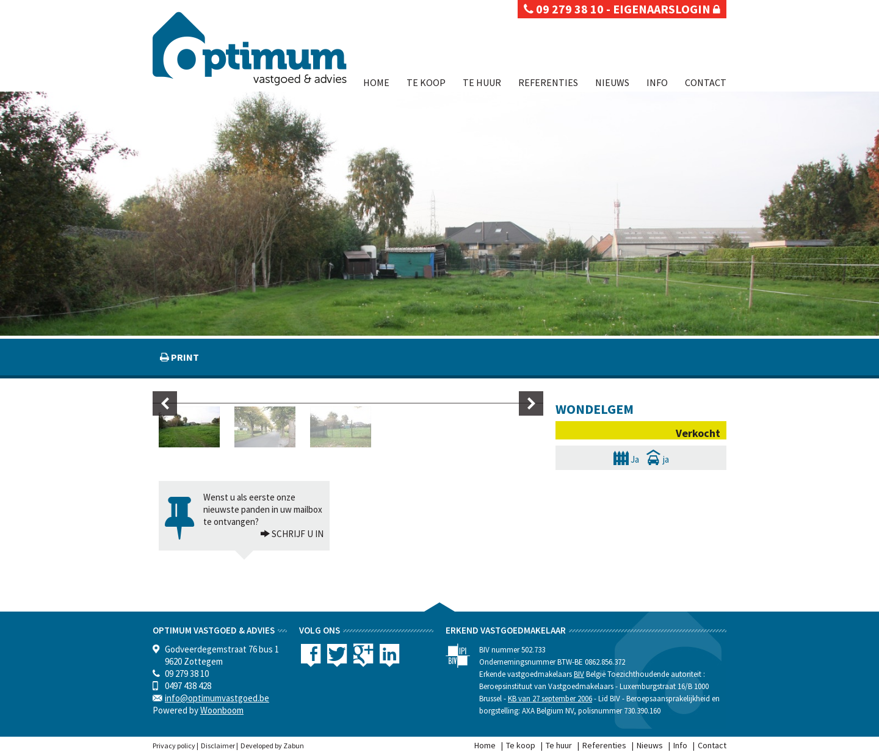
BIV (579, 674)
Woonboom (222, 710)
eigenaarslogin (666, 8)
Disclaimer (218, 745)
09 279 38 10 (564, 8)
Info (657, 82)
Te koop (426, 82)
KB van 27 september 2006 (550, 698)
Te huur (482, 82)
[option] (196, 426)
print (184, 357)
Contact (705, 82)
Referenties (548, 82)
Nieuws (612, 82)
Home (376, 82)
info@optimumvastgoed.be (217, 698)
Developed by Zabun (272, 745)
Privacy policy (174, 745)
